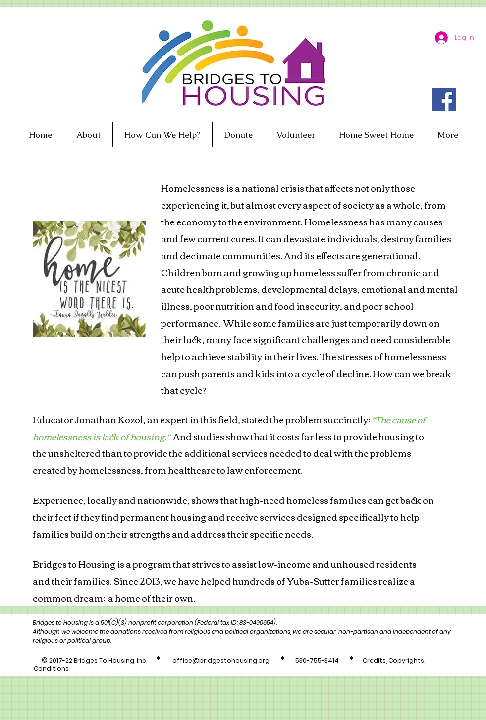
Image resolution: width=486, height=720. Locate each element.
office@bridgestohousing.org (221, 660)
